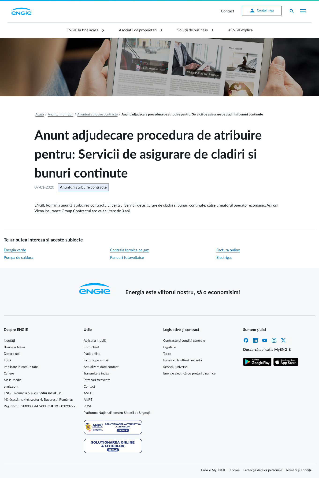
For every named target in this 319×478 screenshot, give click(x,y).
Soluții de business (192, 30)
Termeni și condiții (299, 470)
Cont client (91, 347)
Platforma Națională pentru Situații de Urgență (117, 413)
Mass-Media (12, 380)
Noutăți (9, 340)
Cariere (9, 373)
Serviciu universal (175, 367)
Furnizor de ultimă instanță (182, 360)
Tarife (167, 354)
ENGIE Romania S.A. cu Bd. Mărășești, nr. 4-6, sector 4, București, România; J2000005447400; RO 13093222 (39, 400)
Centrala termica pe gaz (129, 250)
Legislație (169, 347)
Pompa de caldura (18, 257)
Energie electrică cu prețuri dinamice (189, 373)
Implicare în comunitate (21, 367)
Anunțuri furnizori (60, 114)
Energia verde (15, 250)
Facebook (246, 340)
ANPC (88, 393)
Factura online (228, 250)
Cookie (235, 470)
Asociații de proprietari (138, 30)
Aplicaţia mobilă (95, 340)
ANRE (88, 399)
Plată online (92, 354)
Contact (227, 11)
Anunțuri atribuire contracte (97, 114)
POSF (88, 406)
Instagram (274, 340)
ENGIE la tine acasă (82, 30)
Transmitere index (96, 373)
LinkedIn (255, 340)
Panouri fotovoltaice (127, 257)
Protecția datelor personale (262, 470)
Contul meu (261, 10)
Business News (14, 347)
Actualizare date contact (101, 367)
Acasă (39, 114)
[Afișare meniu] (303, 11)
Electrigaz (224, 257)
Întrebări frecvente (97, 380)
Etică (7, 360)
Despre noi (11, 354)
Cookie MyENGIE (213, 470)
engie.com (11, 386)
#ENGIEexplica (240, 30)
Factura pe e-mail (96, 360)
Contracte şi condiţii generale (184, 340)
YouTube (264, 340)
